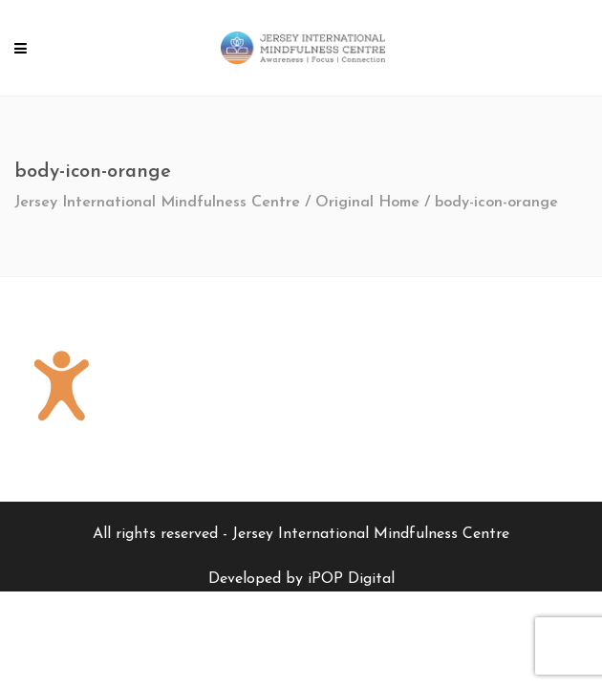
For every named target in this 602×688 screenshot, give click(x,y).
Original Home (367, 202)
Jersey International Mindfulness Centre (157, 202)
